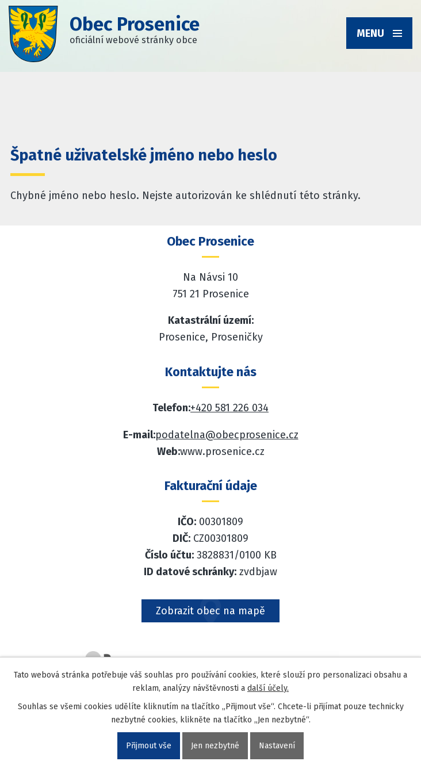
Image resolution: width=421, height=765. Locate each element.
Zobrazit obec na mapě (210, 611)
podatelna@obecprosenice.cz (226, 435)
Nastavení (277, 746)
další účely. (268, 688)
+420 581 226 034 (229, 407)
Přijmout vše (148, 746)
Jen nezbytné (215, 746)
